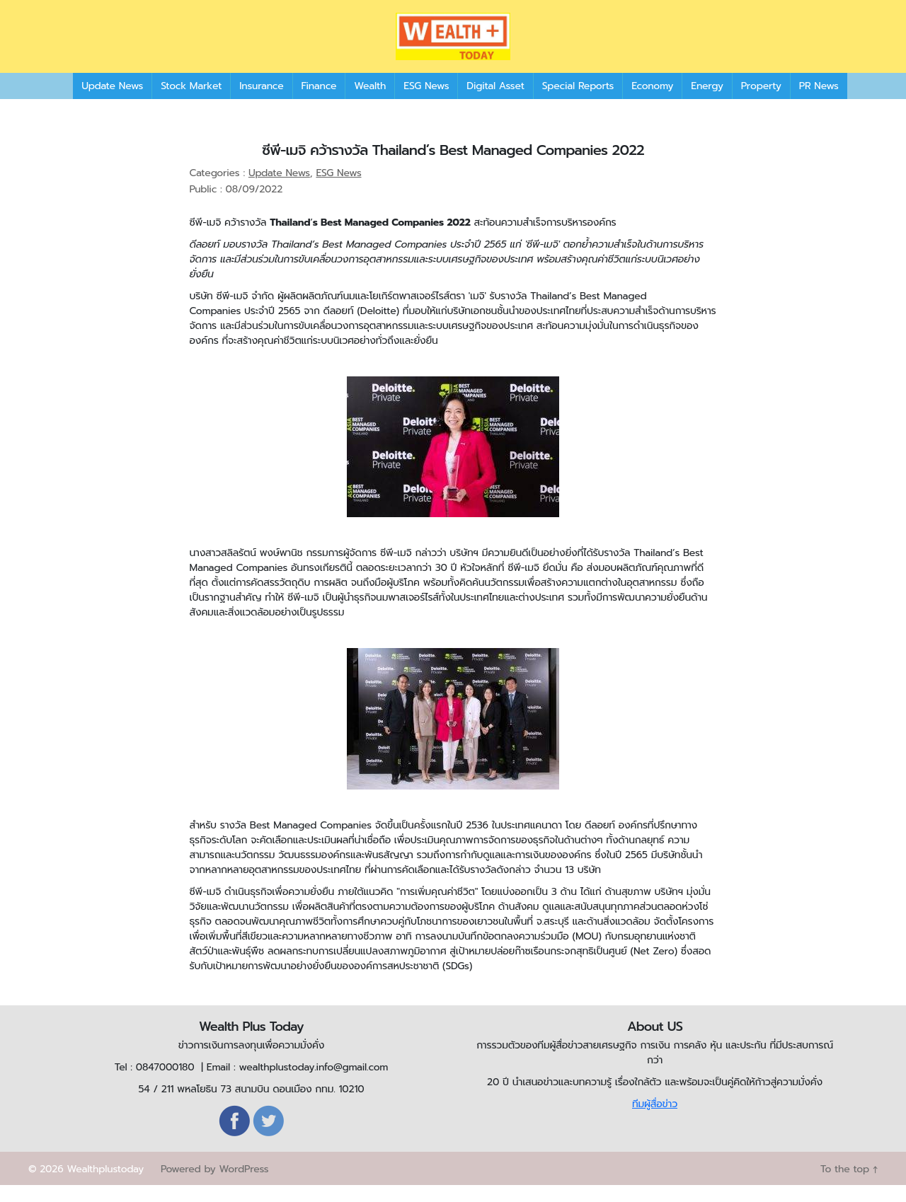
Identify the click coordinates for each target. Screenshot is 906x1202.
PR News (819, 102)
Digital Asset (495, 102)
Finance (319, 102)
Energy (707, 102)
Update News (112, 102)
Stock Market (191, 102)
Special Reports (578, 102)
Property (761, 102)
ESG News (426, 102)
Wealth (370, 102)
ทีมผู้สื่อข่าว (654, 1121)
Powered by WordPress (214, 1186)
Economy (652, 102)
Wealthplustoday (105, 1186)
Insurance (261, 102)
